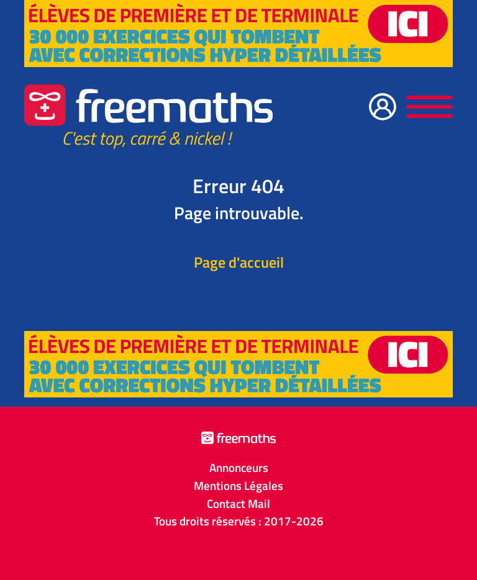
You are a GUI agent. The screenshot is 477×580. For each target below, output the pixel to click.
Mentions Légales (238, 485)
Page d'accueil (239, 262)
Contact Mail (238, 503)
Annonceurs (239, 467)
